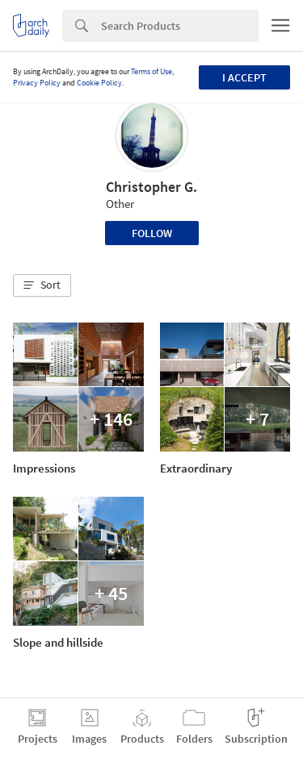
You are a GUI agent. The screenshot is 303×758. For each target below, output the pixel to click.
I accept (244, 77)
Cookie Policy (99, 82)
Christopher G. (151, 186)
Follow (152, 233)
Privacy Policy (37, 82)
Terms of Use (151, 71)
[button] (42, 285)
